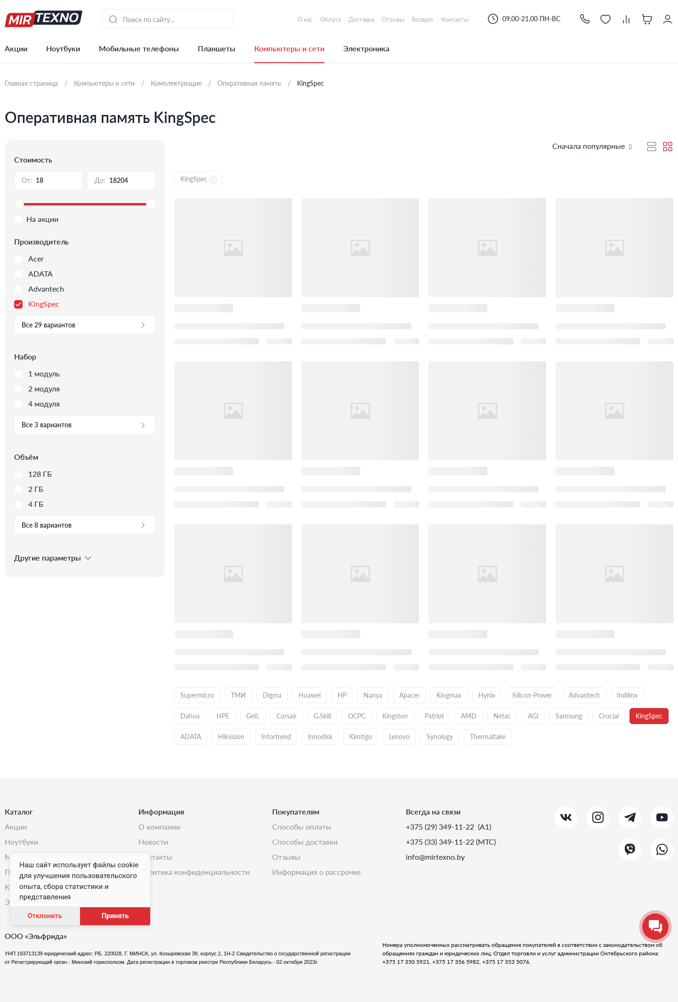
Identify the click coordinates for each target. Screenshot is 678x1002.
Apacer (409, 695)
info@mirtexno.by (435, 856)
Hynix (486, 695)
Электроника (366, 48)
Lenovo (399, 737)
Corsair (286, 716)
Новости (153, 841)
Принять (115, 916)
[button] (584, 18)
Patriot (434, 716)
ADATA (190, 737)
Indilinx (627, 695)
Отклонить (44, 916)
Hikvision (231, 737)
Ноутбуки (63, 48)
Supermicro (197, 695)
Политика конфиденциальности (194, 871)
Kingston (395, 716)
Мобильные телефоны (139, 48)
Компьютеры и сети (289, 48)
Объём (26, 456)
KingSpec (649, 716)
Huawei (310, 695)
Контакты (155, 856)
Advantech (584, 695)
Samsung (569, 716)
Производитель (41, 241)
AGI (533, 716)
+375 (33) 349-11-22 (441, 841)
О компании (159, 826)
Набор (25, 356)
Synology (440, 737)
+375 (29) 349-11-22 (441, 826)
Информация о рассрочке (316, 871)
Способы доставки (305, 841)
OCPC (356, 716)
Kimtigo (360, 737)
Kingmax (448, 695)
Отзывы (286, 856)
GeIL (252, 716)
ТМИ (238, 695)
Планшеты (216, 48)
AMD (468, 716)
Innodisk (320, 737)
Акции (16, 48)
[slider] (84, 204)
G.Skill (322, 716)
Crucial (609, 716)
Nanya (372, 695)
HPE (223, 716)
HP (342, 695)
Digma (272, 695)
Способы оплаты (301, 826)
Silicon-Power (532, 695)
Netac (502, 716)
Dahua (190, 716)
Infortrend (276, 737)
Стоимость (33, 159)
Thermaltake (488, 737)
